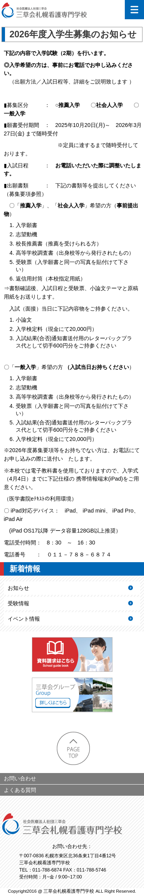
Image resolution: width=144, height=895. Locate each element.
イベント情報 (24, 619)
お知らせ (18, 588)
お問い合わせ (20, 778)
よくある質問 (20, 790)
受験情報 (18, 603)
